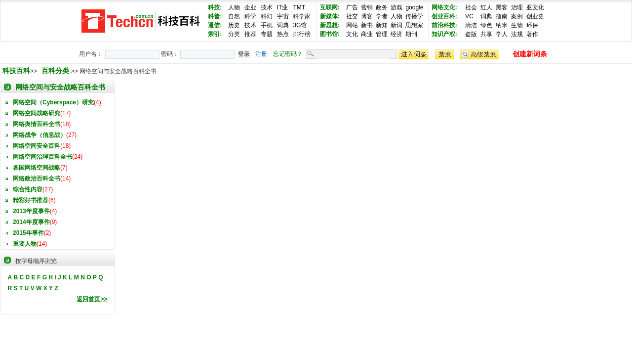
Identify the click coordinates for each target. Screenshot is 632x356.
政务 (382, 7)
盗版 (471, 34)
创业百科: (444, 16)
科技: (215, 7)
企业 (250, 7)
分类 (234, 34)
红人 (486, 7)
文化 (352, 34)
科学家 (302, 16)
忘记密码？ (288, 53)
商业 (367, 34)
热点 (283, 34)
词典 (283, 25)
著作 (532, 34)
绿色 (486, 25)
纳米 (502, 25)
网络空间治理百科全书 (42, 156)
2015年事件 (28, 232)
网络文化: (444, 7)
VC (469, 16)
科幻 (267, 16)
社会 (471, 7)
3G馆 (300, 25)
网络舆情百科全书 (36, 124)
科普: (215, 16)
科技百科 (16, 71)
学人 (502, 34)
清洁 (471, 25)
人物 (234, 7)
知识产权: (444, 34)
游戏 (396, 7)
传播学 (414, 16)
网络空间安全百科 (36, 145)
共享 (486, 34)
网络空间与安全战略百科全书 (60, 87)
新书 (367, 25)
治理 (517, 7)
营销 (367, 7)
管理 (382, 34)
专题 (267, 34)
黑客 (502, 7)
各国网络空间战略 (36, 167)
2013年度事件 (31, 211)
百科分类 (55, 71)
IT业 (282, 7)
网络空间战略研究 (36, 113)
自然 (234, 16)
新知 (382, 25)
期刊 (411, 34)
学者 (382, 16)
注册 (261, 53)
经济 (396, 34)
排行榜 (302, 34)
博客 (367, 16)
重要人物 (25, 243)
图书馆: (330, 34)
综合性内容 (27, 189)
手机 (267, 25)
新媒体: (330, 16)
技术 (267, 7)
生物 (517, 25)
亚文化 (535, 7)
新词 (396, 25)
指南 (502, 16)
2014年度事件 (31, 222)
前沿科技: (444, 25)
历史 (234, 25)
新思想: (330, 25)
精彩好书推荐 (30, 200)
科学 (250, 16)
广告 (352, 7)
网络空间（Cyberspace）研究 (53, 102)
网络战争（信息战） (39, 135)
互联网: (330, 7)
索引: (215, 34)
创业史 (535, 16)
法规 (517, 34)
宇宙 (283, 16)
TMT (299, 7)
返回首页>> (92, 299)
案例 (517, 16)
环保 (532, 25)
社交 (352, 16)
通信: (215, 25)
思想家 (414, 25)
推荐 (250, 34)
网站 (352, 25)
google (414, 7)
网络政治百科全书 (36, 178)
